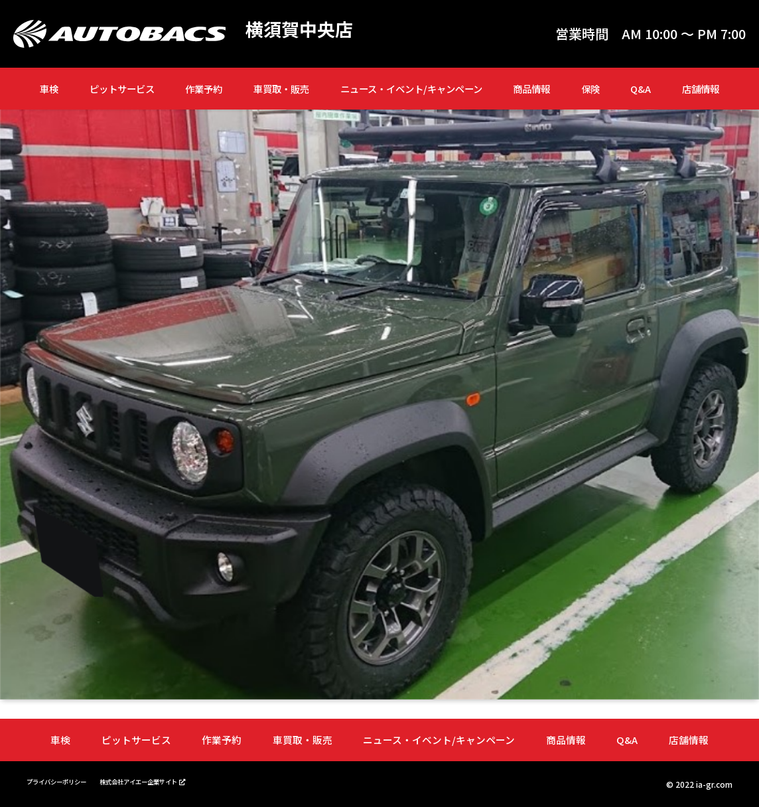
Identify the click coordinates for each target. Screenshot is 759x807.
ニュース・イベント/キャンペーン (411, 89)
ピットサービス (122, 89)
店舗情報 (700, 89)
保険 (590, 89)
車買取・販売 (281, 89)
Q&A (640, 89)
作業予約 (203, 89)
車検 (49, 89)
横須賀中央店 (305, 30)
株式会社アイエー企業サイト (170, 780)
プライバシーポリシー (66, 780)
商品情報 (531, 89)
